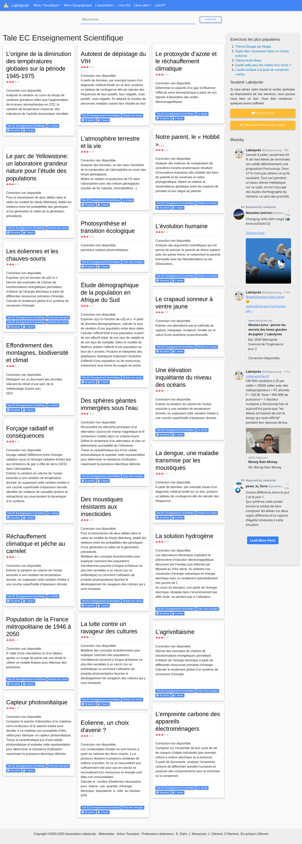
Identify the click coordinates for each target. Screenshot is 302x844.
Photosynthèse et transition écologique (109, 227)
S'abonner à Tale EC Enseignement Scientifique (4, 822)
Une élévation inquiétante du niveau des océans (184, 377)
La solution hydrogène (185, 535)
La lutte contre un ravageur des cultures (110, 627)
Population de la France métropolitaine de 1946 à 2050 (38, 627)
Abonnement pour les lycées (262, 125)
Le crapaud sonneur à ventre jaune (185, 303)
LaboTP (160, 5)
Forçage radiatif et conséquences (31, 432)
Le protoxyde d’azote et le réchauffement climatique (187, 61)
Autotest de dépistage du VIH (110, 57)
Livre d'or (124, 5)
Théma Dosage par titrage (253, 46)
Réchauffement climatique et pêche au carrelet (37, 544)
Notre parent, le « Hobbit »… (179, 140)
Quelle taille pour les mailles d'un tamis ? (263, 65)
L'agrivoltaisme (175, 631)
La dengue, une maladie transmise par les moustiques (185, 460)
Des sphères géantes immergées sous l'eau (110, 404)
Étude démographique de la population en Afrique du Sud (111, 292)
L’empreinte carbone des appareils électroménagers (183, 721)
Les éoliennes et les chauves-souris (33, 255)
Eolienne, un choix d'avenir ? (106, 726)
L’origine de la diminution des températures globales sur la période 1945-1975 (36, 68)
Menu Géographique (78, 5)
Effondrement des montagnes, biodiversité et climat (38, 353)
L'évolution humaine (182, 226)
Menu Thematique (46, 5)
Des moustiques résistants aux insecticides (103, 507)
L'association (104, 5)
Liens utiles (141, 5)
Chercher (210, 20)
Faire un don (263, 113)
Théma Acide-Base (248, 60)
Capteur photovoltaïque (38, 702)
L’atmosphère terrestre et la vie (111, 142)
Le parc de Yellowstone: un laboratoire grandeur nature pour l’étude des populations (38, 167)
